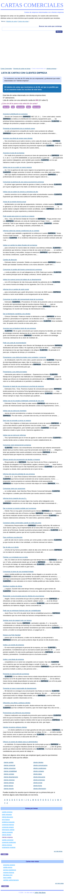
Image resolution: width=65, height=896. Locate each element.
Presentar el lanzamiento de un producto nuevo (19, 128)
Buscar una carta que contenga (50, 26)
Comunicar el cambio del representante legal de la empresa (23, 299)
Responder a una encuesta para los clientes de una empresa (23, 596)
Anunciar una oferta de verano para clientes (17, 138)
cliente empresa (9, 780)
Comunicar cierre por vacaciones (14, 488)
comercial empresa (8, 824)
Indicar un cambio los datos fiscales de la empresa (20, 245)
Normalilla (20, 107)
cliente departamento (11, 777)
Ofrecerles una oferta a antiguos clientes (16, 703)
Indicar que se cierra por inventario (14, 411)
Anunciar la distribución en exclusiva (15, 114)
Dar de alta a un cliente (11, 547)
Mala (28, 107)
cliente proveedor (7, 832)
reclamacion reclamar (8, 847)
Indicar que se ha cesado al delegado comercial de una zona (23, 401)
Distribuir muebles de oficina (12, 586)
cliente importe (9, 788)
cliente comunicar (10, 768)
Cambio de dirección (10, 260)
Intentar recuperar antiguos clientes (15, 727)
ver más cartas (59, 883)
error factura (6, 819)
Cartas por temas (31, 808)
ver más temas (58, 851)
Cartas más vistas (23, 21)
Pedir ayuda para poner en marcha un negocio (18, 216)
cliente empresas (39, 780)
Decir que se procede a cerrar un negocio (17, 420)
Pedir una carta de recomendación (14, 343)
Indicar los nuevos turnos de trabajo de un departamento (22, 279)
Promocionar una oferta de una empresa (16, 713)
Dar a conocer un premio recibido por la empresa (19, 508)
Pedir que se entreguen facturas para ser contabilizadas (22, 610)
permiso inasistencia (9, 870)
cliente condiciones (39, 768)
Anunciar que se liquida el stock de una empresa (19, 328)
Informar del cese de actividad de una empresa (19, 474)
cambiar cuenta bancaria (11, 880)
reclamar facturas (8, 872)
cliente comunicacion (40, 765)
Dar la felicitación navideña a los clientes (16, 314)
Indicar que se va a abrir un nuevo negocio (17, 167)
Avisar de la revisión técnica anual (14, 202)
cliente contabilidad (10, 771)
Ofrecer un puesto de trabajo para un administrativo (20, 742)
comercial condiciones (9, 842)
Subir (4, 854)
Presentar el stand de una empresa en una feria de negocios (23, 386)
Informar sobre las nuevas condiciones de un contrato (21, 231)
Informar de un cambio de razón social (16, 289)
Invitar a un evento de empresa (13, 645)
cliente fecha (37, 786)
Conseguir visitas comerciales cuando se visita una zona (22, 523)
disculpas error (7, 875)
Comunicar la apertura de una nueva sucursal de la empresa (23, 182)
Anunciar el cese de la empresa (13, 153)
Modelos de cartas (12, 21)
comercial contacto (8, 827)
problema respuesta (8, 822)
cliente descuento (39, 777)
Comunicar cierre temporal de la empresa (17, 445)
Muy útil (6, 107)
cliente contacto (38, 771)
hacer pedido (7, 877)
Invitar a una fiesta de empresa (13, 659)
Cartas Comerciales (32, 5)
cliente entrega (9, 783)
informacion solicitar (8, 830)
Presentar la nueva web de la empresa (16, 674)
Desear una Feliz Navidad (11, 635)
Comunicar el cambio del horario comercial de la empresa (22, 269)
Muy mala (36, 107)
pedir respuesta (7, 814)
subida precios (7, 867)
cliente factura (8, 786)
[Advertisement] (32, 50)
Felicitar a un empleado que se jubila (15, 557)
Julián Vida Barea (40, 892)
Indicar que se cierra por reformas (14, 435)
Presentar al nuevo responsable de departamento (19, 688)
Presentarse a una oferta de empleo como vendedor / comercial (24, 357)
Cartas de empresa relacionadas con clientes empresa (44, 12)
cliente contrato (9, 774)
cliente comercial (9, 765)
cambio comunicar (7, 840)
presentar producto (9, 865)
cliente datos (37, 774)
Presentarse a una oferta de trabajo (15, 372)
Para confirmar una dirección (12, 537)
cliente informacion (39, 788)
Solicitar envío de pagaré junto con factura (17, 620)
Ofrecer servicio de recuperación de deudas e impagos (21, 459)
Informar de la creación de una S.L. (15, 498)
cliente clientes (38, 762)
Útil (13, 107)
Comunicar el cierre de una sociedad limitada (18, 571)
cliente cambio (8, 762)
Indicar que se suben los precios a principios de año (20, 192)
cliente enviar (37, 783)
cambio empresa (7, 812)
